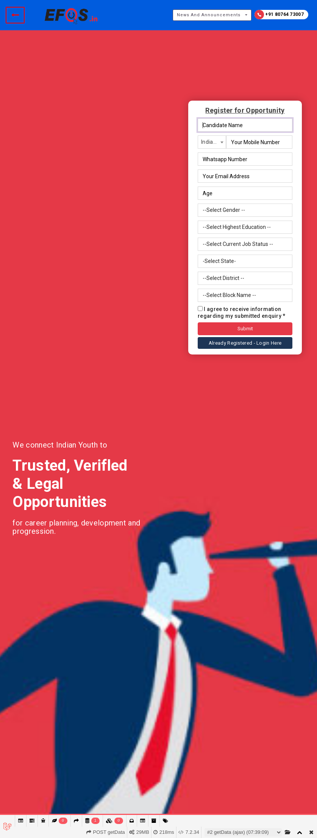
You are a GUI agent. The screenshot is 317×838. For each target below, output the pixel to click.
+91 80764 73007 (279, 14)
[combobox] (212, 142)
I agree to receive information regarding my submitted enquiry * (242, 312)
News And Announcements (208, 14)
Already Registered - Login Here (245, 343)
